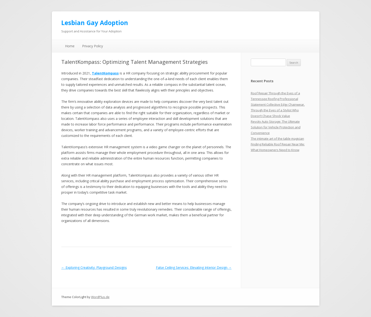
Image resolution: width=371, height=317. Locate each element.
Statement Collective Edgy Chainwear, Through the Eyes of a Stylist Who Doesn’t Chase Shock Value (278, 110)
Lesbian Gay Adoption (94, 22)
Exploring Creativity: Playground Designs (94, 267)
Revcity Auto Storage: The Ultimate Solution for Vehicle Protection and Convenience (275, 127)
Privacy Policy (92, 46)
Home (70, 46)
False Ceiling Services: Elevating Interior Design (194, 267)
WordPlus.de (100, 297)
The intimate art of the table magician (277, 138)
